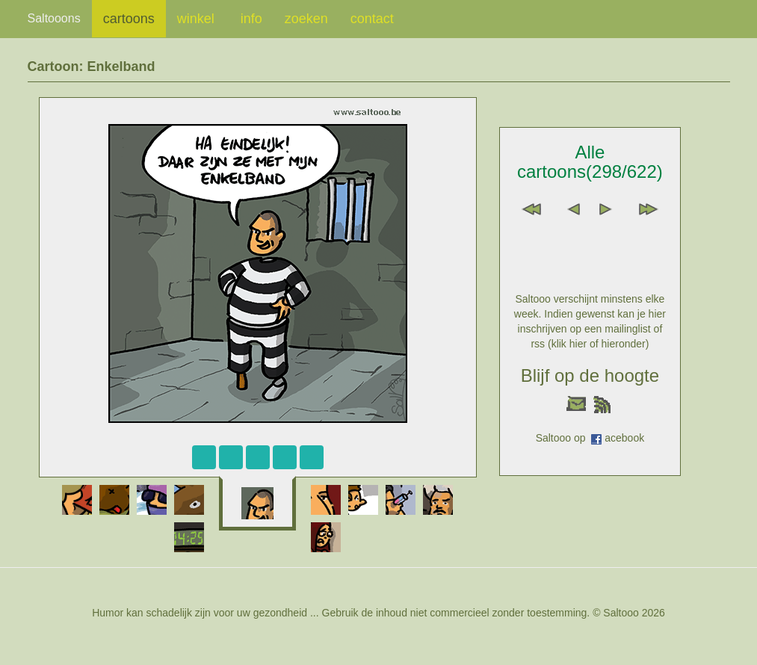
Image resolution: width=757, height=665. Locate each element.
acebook (624, 438)
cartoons (129, 18)
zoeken (306, 18)
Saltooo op (564, 438)
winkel (197, 18)
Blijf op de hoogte (590, 375)
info (251, 18)
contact (372, 18)
